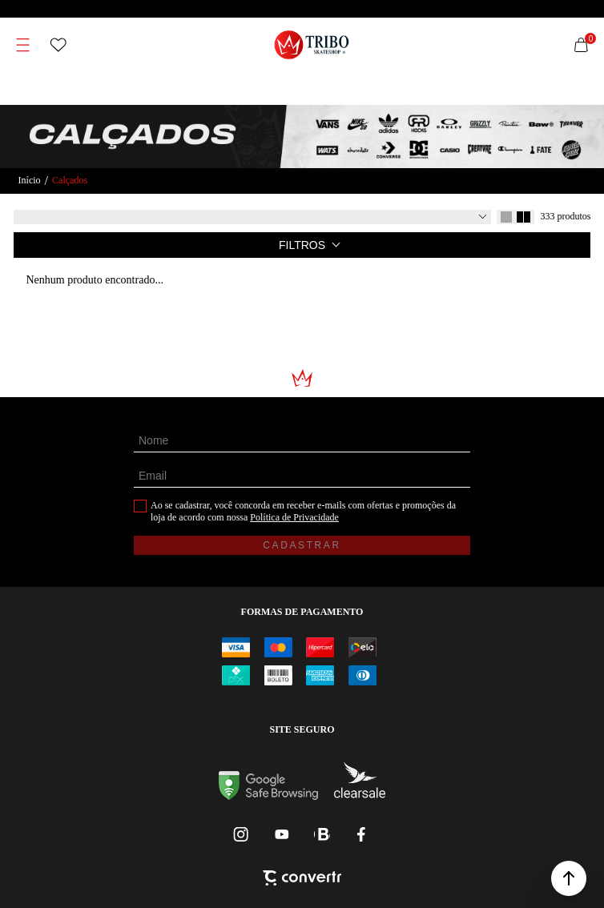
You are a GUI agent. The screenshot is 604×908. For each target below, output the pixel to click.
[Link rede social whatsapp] (322, 834)
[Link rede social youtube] (282, 834)
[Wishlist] (58, 44)
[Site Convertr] (302, 880)
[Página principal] (312, 45)
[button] (568, 878)
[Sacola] (580, 44)
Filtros (302, 245)
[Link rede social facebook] (362, 834)
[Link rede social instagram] (242, 834)
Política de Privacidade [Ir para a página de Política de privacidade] (294, 517)
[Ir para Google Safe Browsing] (268, 795)
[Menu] (23, 44)
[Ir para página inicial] (29, 181)
